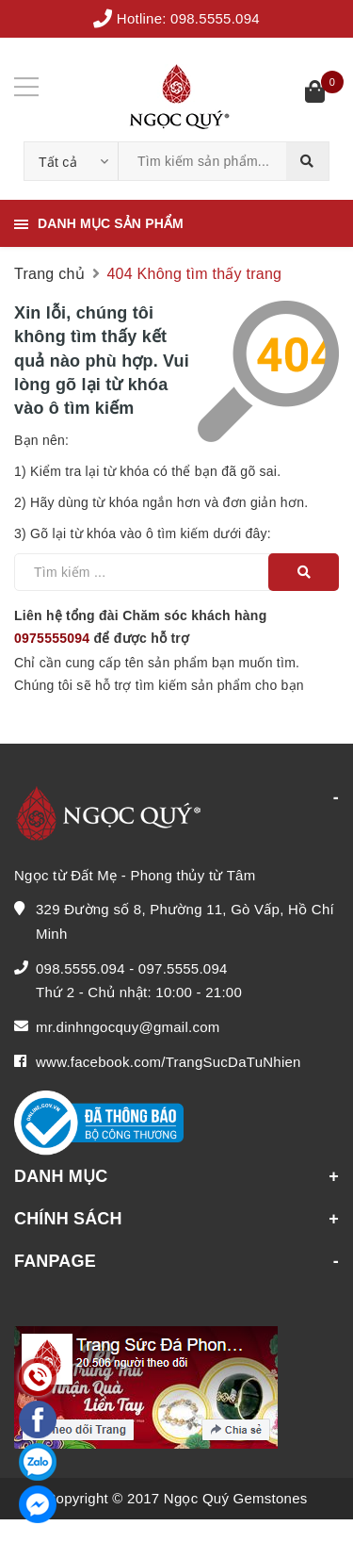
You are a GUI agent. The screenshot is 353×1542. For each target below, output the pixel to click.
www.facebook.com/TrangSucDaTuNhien (168, 1062)
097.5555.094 (183, 968)
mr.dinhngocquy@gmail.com (127, 1027)
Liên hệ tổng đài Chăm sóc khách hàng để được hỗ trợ (140, 627)
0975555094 (51, 638)
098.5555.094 (215, 18)
